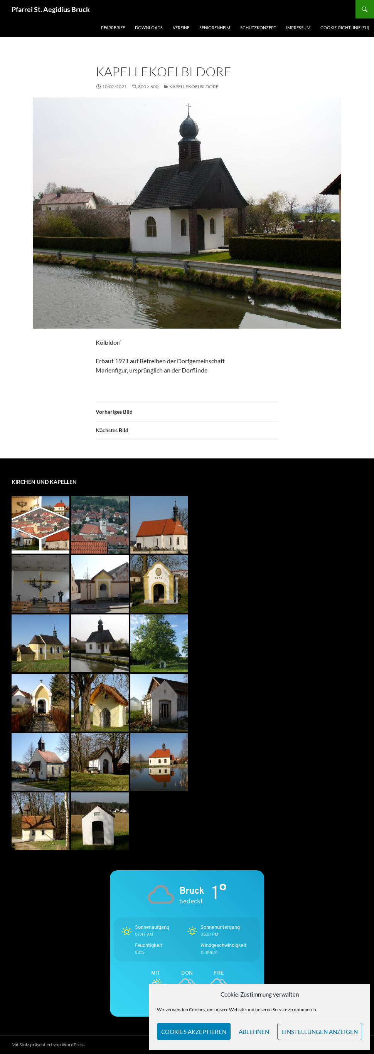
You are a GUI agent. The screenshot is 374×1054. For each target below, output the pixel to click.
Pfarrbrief (113, 27)
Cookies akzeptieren (193, 1031)
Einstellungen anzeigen (319, 1031)
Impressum (298, 27)
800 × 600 (148, 86)
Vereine (181, 27)
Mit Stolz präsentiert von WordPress (48, 1044)
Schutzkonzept (258, 27)
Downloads (149, 27)
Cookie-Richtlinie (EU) (344, 27)
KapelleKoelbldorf (194, 86)
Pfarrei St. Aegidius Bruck (51, 9)
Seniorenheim (214, 27)
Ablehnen (254, 1031)
